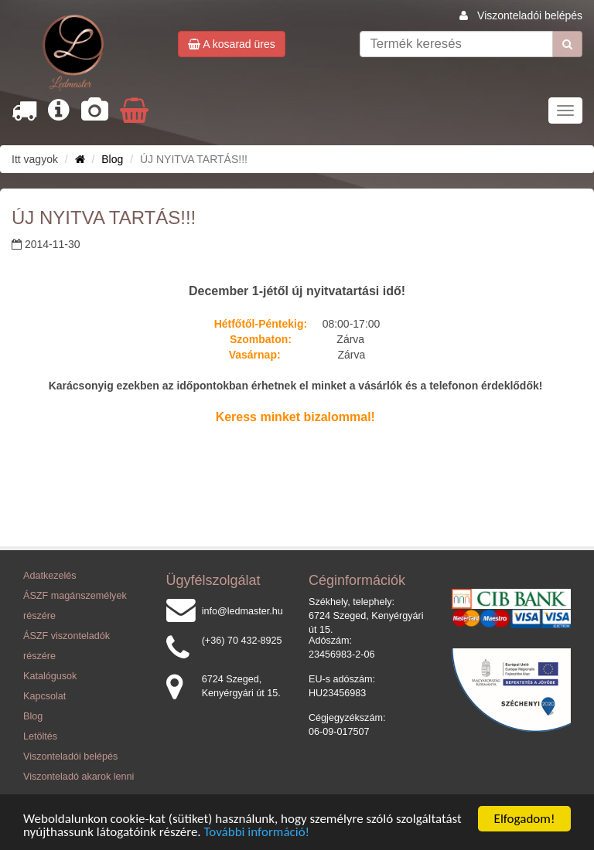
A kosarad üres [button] (231, 44)
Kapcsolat (44, 696)
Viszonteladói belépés (529, 15)
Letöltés (40, 736)
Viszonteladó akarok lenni (78, 776)
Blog (112, 159)
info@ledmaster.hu (242, 611)
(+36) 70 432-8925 (242, 640)
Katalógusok (50, 676)
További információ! (257, 832)
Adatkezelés (50, 575)
